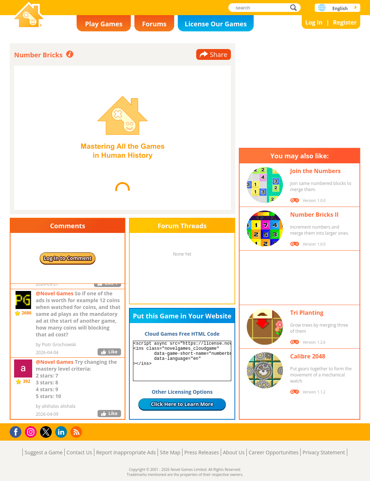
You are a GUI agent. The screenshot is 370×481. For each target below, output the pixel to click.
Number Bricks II (314, 215)
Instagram (31, 431)
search (295, 7)
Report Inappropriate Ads (126, 452)
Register (345, 22)
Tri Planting (306, 313)
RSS (77, 432)
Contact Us (79, 452)
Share (218, 54)
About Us (234, 452)
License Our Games (216, 23)
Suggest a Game (44, 452)
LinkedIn (62, 432)
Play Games (103, 23)
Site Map (170, 452)
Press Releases (201, 452)
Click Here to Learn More (182, 404)
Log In (314, 22)
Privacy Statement (323, 452)
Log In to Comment (68, 258)
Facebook (17, 431)
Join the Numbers (315, 171)
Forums (154, 23)
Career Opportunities (273, 452)
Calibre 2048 (307, 356)
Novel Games (29, 15)
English (340, 8)
